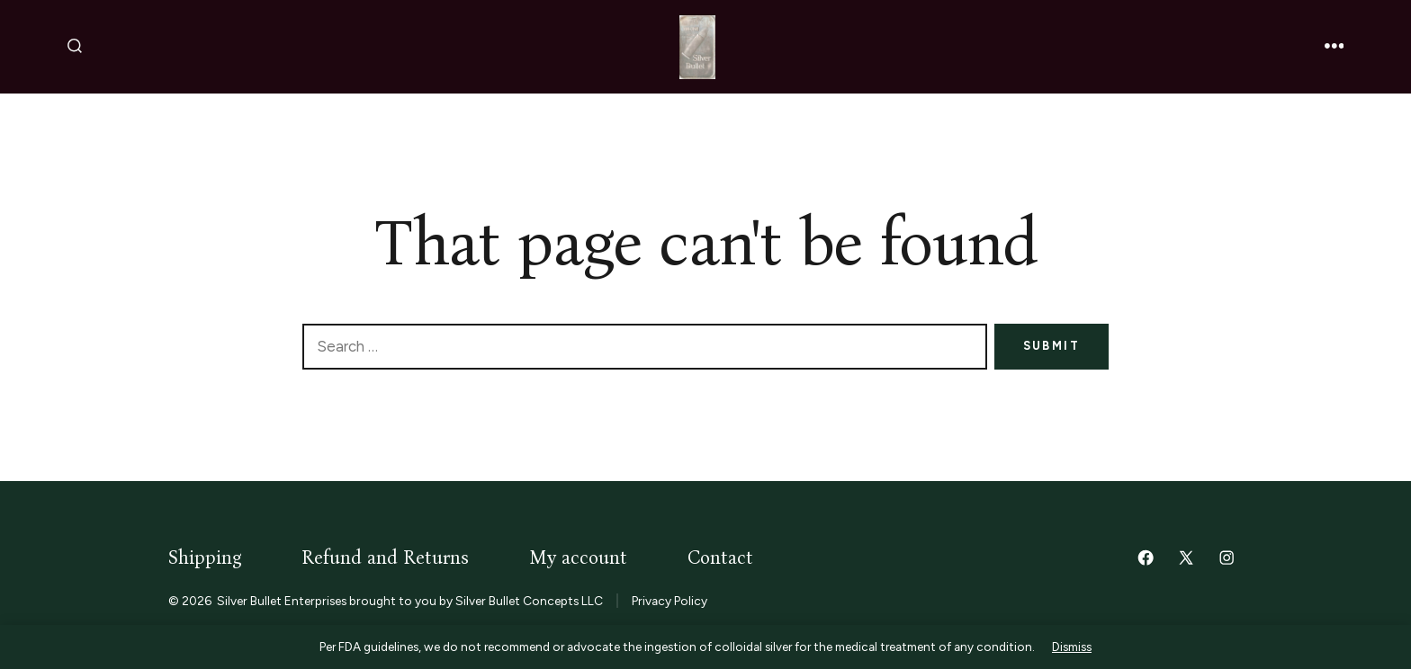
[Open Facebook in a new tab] (1145, 557)
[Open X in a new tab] (1186, 557)
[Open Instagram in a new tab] (1226, 557)
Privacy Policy (669, 600)
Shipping (205, 558)
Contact (720, 558)
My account (578, 558)
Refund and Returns (385, 558)
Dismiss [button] (1072, 646)
